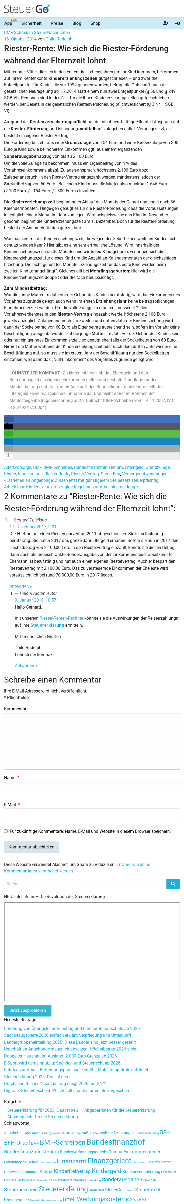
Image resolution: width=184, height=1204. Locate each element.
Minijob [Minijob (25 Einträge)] (42, 1180)
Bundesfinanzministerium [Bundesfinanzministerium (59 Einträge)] (31, 1151)
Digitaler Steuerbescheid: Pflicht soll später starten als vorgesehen (66, 1090)
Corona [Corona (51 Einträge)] (115, 1151)
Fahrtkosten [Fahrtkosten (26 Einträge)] (48, 1162)
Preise (57, 23)
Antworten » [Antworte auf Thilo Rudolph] (26, 665)
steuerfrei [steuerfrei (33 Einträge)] (96, 1190)
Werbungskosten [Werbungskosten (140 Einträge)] (101, 1199)
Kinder (10, 473)
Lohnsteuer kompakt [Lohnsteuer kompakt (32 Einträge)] (20, 1180)
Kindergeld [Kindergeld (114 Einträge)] (106, 1171)
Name (11, 777)
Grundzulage (157, 467)
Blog (76, 23)
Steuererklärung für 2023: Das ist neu (42, 1110)
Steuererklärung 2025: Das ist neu (36, 1076)
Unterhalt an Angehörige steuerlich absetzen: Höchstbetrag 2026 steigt (71, 1049)
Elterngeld (134, 467)
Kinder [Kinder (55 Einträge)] (46, 1171)
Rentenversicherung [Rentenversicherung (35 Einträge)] (70, 1180)
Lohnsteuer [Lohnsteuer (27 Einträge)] (168, 1172)
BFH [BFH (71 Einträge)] (165, 1132)
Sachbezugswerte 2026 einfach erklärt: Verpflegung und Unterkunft (67, 1035)
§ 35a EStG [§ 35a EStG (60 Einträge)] (138, 1199)
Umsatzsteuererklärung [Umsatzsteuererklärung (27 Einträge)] (46, 1200)
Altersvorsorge (17, 467)
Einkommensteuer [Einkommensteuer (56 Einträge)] (142, 1151)
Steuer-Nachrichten (52, 32)
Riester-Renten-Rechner (61, 618)
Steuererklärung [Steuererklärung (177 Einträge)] (63, 1189)
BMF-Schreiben (18, 32)
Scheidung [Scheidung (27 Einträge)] (94, 1180)
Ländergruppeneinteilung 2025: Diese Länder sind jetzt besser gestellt (70, 1042)
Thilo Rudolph (59, 39)
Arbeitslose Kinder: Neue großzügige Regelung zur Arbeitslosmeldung (71, 486)
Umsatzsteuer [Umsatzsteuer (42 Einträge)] (16, 1200)
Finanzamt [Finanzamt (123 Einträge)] (71, 1161)
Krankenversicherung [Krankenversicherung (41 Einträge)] (141, 1171)
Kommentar (15, 708)
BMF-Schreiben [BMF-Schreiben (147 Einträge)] (62, 1142)
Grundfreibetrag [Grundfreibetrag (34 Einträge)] (159, 1162)
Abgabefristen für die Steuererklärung (119, 1110)
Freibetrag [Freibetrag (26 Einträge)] (139, 1162)
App (8, 23)
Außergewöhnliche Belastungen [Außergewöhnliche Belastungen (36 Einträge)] (108, 1133)
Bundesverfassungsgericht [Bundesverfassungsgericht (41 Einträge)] (83, 1152)
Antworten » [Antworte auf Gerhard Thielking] (20, 586)
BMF (37, 467)
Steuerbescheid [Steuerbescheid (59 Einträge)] (21, 1189)
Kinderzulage (30, 473)
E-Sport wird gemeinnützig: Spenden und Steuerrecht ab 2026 (62, 1063)
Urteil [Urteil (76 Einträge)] (69, 1199)
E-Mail (12, 804)
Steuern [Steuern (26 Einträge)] (129, 1190)
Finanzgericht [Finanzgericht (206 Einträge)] (109, 1161)
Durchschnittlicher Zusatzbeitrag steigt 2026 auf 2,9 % (55, 1083)
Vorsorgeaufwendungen (145, 473)
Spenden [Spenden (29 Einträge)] (149, 1180)
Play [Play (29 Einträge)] (51, 1180)
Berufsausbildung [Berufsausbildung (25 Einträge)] (147, 1133)
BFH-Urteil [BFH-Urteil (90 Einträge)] (17, 1143)
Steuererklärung (47, 625)
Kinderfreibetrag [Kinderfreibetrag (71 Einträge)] (72, 1171)
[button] (9, 419)
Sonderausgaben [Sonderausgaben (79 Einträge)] (122, 1179)
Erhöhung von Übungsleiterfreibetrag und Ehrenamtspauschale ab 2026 (72, 1028)
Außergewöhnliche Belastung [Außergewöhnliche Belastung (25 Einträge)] (61, 1133)
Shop (96, 23)
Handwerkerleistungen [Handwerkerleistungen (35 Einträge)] (21, 1172)
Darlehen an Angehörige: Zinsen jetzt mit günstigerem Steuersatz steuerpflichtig (81, 480)
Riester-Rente (56, 473)
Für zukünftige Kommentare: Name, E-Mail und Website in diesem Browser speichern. (90, 831)
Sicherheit (31, 23)
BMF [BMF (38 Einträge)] (35, 1143)
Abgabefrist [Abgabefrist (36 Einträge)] (14, 1133)
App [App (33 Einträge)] (28, 1133)
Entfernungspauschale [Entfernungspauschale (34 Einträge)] (21, 1162)
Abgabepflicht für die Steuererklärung (42, 1116)
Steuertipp (110, 473)
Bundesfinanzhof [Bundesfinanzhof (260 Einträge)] (115, 1142)
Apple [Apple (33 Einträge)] (36, 1133)
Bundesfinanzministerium (98, 467)
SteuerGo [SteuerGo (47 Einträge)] (114, 1189)
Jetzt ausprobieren (27, 1010)
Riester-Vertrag (85, 473)
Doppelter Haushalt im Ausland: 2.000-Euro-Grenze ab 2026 (60, 1056)
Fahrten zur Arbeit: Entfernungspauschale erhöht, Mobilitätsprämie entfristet (76, 1069)
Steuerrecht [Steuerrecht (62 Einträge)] (148, 1189)
